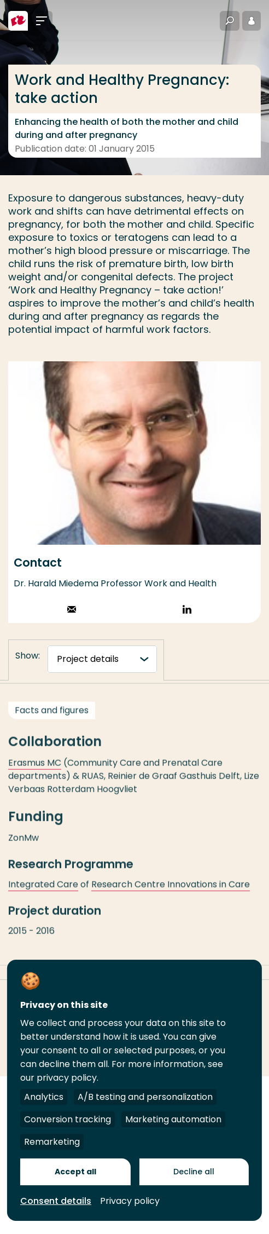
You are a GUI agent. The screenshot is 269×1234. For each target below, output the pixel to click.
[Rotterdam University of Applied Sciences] (18, 21)
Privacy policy (130, 1201)
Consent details (55, 1201)
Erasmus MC (34, 768)
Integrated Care (43, 889)
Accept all (75, 1171)
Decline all (193, 1171)
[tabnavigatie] (102, 659)
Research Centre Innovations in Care (170, 889)
